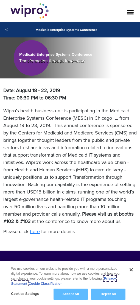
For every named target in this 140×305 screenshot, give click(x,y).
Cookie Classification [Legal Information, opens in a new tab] (45, 284)
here (35, 231)
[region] (70, 283)
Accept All (70, 294)
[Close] (131, 270)
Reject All (108, 294)
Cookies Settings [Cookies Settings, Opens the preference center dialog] (25, 294)
